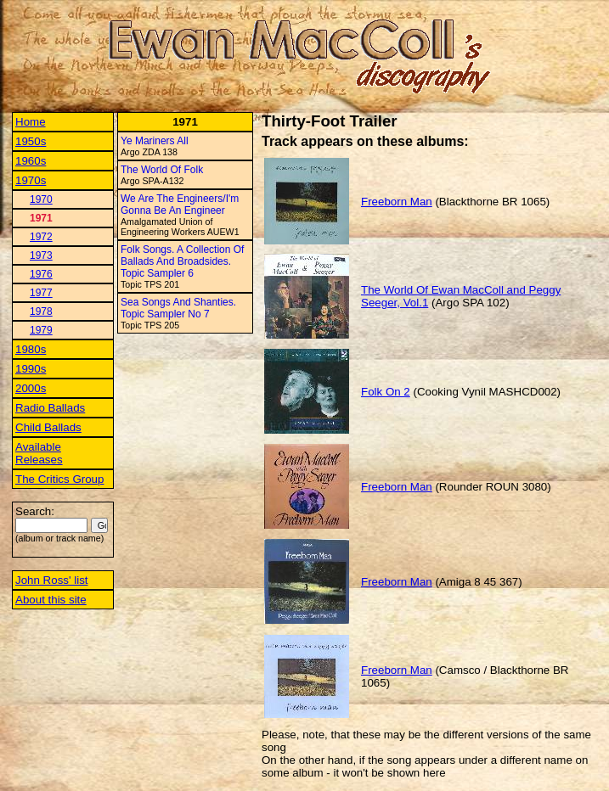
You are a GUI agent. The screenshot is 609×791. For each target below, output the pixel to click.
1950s (30, 141)
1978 (41, 311)
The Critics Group (59, 479)
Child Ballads (48, 427)
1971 (41, 218)
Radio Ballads (50, 407)
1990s (30, 368)
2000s (30, 388)
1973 (41, 255)
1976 (41, 274)
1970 (41, 199)
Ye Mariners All (155, 141)
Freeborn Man (396, 201)
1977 (41, 293)
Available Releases (39, 453)
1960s (30, 160)
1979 (41, 330)
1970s (30, 180)
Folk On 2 (385, 391)
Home (30, 121)
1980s (30, 349)
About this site (51, 599)
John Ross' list (51, 580)
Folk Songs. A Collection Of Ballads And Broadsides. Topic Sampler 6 (182, 261)
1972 (41, 237)
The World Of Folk (162, 170)
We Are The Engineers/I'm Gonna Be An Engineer (180, 204)
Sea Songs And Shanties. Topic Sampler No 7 (178, 308)
